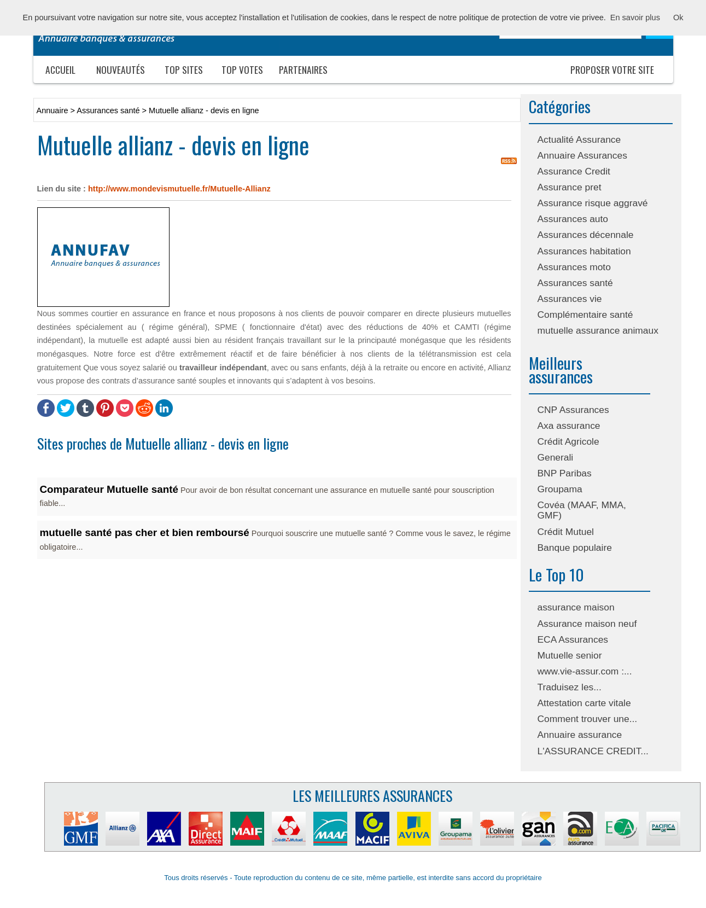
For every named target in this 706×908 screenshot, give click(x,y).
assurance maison (576, 607)
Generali (556, 457)
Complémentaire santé (585, 314)
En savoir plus (635, 17)
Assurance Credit (574, 171)
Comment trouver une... (588, 718)
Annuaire (52, 110)
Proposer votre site (612, 69)
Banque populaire (575, 547)
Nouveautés (120, 69)
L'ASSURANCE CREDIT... (593, 751)
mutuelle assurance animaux (598, 330)
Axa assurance (569, 425)
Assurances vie (570, 298)
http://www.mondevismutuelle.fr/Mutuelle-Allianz (179, 188)
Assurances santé (575, 282)
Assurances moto (574, 266)
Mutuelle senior (570, 655)
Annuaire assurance (580, 734)
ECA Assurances (573, 639)
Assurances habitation (584, 251)
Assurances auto (573, 218)
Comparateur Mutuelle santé (109, 489)
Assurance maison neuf (587, 623)
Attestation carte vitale (584, 702)
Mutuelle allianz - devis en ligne (204, 110)
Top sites (184, 69)
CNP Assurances (573, 409)
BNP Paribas (565, 473)
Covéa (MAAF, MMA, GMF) (582, 510)
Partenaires (303, 69)
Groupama (560, 489)
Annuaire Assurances (582, 155)
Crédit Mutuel (566, 531)
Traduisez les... (570, 687)
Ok (678, 17)
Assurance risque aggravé (593, 202)
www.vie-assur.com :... (585, 671)
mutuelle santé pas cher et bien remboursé (144, 532)
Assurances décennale (586, 234)
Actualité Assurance (579, 139)
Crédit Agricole (568, 441)
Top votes (242, 69)
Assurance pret (570, 187)
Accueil (60, 69)
